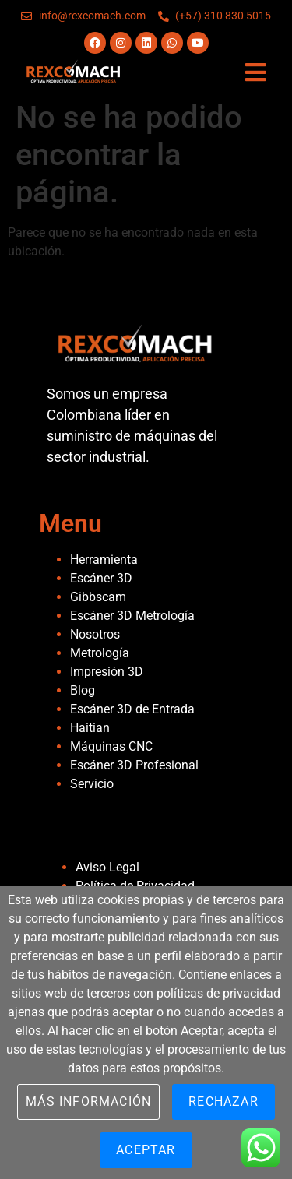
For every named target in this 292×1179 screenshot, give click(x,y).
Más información (88, 1101)
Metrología (99, 653)
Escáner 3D (101, 578)
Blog (82, 690)
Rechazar (223, 1101)
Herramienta (104, 559)
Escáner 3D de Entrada (132, 709)
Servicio (92, 783)
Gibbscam (98, 597)
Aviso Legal (107, 867)
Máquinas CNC (111, 746)
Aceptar (145, 1149)
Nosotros (95, 634)
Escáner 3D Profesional (134, 765)
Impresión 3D (106, 671)
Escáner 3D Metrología (132, 615)
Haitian (90, 727)
